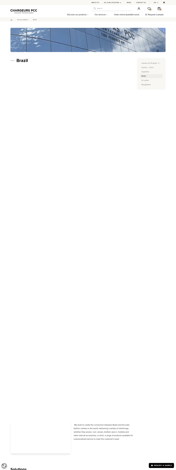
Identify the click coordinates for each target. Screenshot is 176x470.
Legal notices (134, 431)
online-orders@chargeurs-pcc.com (152, 374)
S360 (65, 401)
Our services (101, 14)
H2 (64, 409)
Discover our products (78, 14)
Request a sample (154, 14)
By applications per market (22, 398)
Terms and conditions (118, 431)
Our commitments (19, 415)
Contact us (141, 3)
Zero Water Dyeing (70, 404)
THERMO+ (67, 396)
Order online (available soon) (126, 14)
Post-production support (21, 412)
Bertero (66, 391)
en (156, 3)
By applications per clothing (23, 401)
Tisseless (67, 394)
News (129, 3)
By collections (17, 392)
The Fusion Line (69, 406)
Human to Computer (67, 431)
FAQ (106, 431)
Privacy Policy (146, 431)
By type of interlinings (20, 395)
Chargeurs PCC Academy (126, 391)
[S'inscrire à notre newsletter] (162, 366)
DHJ (65, 389)
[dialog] (4, 466)
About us (95, 3)
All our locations (113, 3)
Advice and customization (22, 409)
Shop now (72, 304)
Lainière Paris (68, 399)
